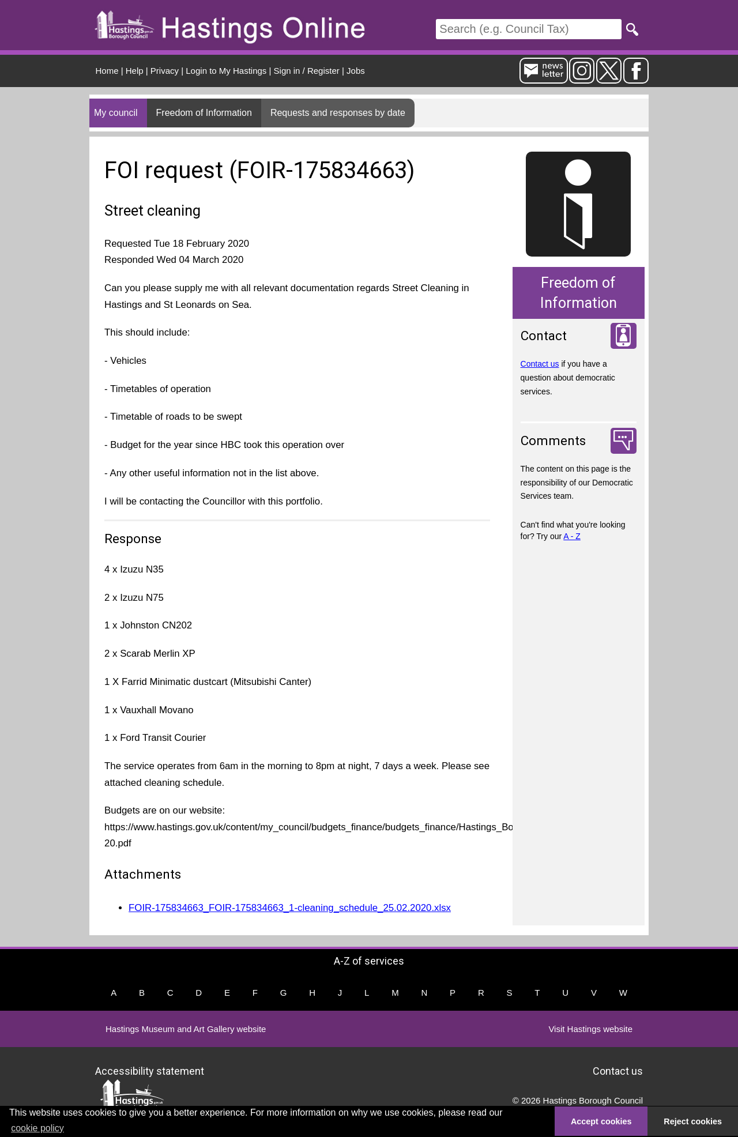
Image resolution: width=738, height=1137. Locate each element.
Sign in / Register (307, 71)
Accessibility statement (149, 1070)
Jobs (356, 71)
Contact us (540, 363)
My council (116, 113)
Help (135, 71)
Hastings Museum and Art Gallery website (186, 1029)
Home (107, 71)
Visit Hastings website (590, 1029)
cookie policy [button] (37, 1128)
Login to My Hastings (226, 71)
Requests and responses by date (337, 113)
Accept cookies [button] (601, 1121)
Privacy (164, 71)
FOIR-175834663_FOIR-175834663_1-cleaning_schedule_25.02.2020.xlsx (290, 907)
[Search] (529, 29)
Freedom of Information (204, 113)
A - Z (572, 536)
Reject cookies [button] (693, 1121)
